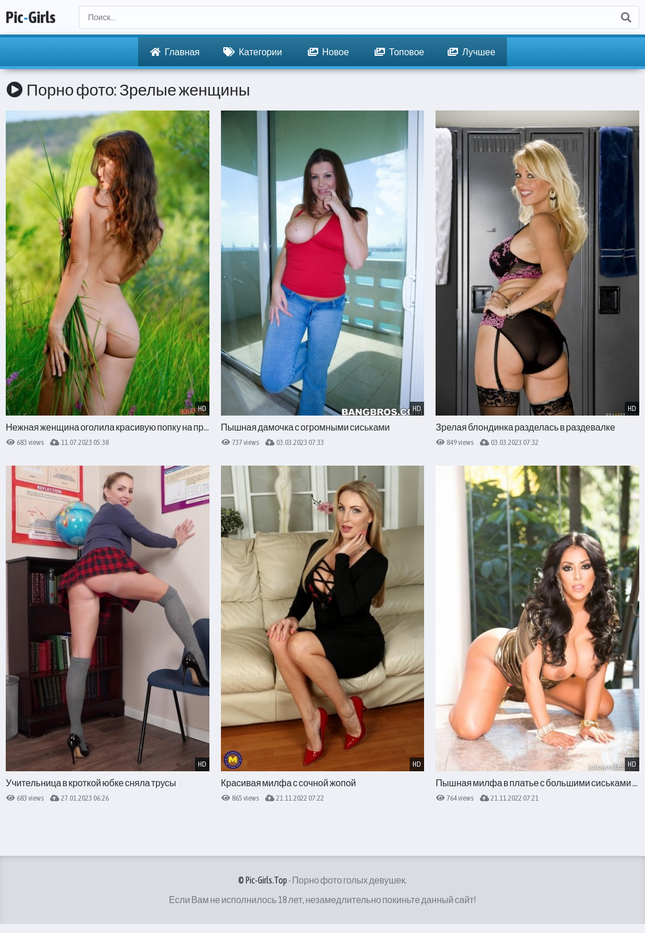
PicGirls (31, 17)
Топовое (399, 51)
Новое (328, 51)
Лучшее (471, 51)
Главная (175, 51)
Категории (252, 51)
